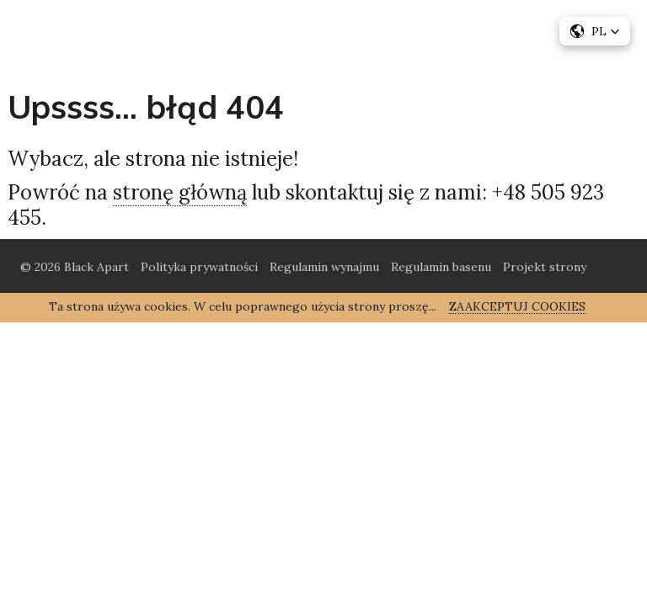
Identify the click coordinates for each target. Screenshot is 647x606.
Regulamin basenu (441, 266)
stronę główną (180, 192)
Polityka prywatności (199, 266)
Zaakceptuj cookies (517, 307)
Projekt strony (544, 266)
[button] (594, 31)
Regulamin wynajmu (324, 266)
